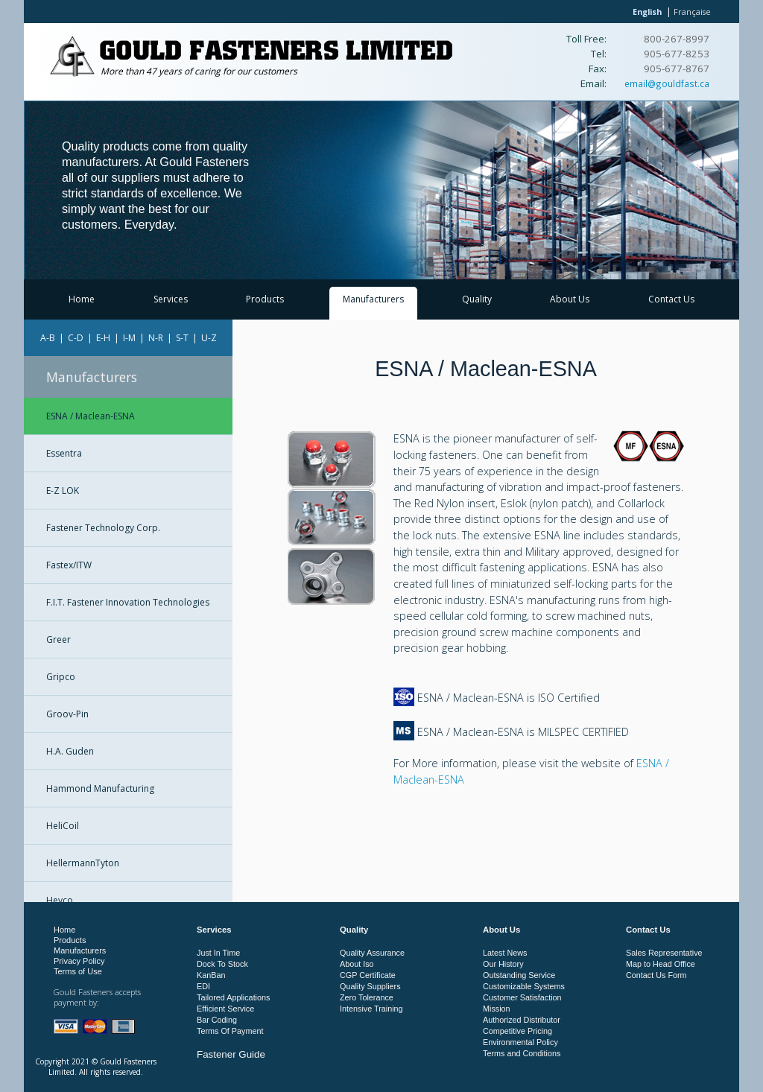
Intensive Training (371, 1008)
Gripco (60, 676)
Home (82, 299)
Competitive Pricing (517, 1030)
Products (265, 299)
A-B (47, 337)
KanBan (211, 975)
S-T (182, 337)
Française (692, 11)
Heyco (59, 900)
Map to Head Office (660, 963)
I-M (129, 337)
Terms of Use (78, 971)
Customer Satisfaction (522, 997)
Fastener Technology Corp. (103, 527)
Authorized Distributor (521, 1019)
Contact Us (671, 299)
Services (170, 299)
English (647, 11)
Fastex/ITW (69, 565)
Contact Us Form (656, 975)
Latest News (505, 952)
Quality (477, 299)
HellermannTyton (82, 863)
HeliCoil (62, 825)
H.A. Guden (70, 751)
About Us (569, 299)
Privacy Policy (79, 960)
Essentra (64, 453)
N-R (155, 337)
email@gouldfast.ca (666, 83)
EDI (203, 986)
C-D (75, 337)
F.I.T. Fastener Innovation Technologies (127, 602)
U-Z (209, 337)
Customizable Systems (524, 986)
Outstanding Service (519, 975)
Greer (58, 639)
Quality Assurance (372, 952)
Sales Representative (664, 952)
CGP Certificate (368, 975)
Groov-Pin (67, 714)
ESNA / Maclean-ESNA (90, 416)
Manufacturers (373, 299)
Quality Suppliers (370, 986)
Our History (503, 963)
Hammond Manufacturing (100, 788)
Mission (496, 1008)
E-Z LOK (62, 490)
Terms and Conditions (521, 1053)
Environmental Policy (520, 1042)
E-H (103, 337)
